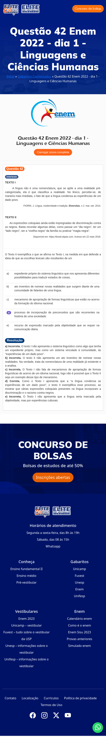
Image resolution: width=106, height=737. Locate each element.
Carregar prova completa (53, 152)
